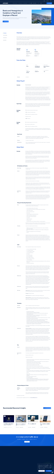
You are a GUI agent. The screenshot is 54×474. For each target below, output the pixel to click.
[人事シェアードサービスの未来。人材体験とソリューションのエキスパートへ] (21, 421)
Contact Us (5, 21)
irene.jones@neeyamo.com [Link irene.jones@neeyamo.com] (34, 397)
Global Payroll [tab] (5, 37)
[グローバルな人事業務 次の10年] (33, 421)
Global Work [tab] (4, 40)
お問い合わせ (49, 3)
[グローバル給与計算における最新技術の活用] (45, 421)
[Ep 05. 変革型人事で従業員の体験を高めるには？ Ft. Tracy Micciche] (8, 421)
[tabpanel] (9, 422)
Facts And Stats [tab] (5, 35)
